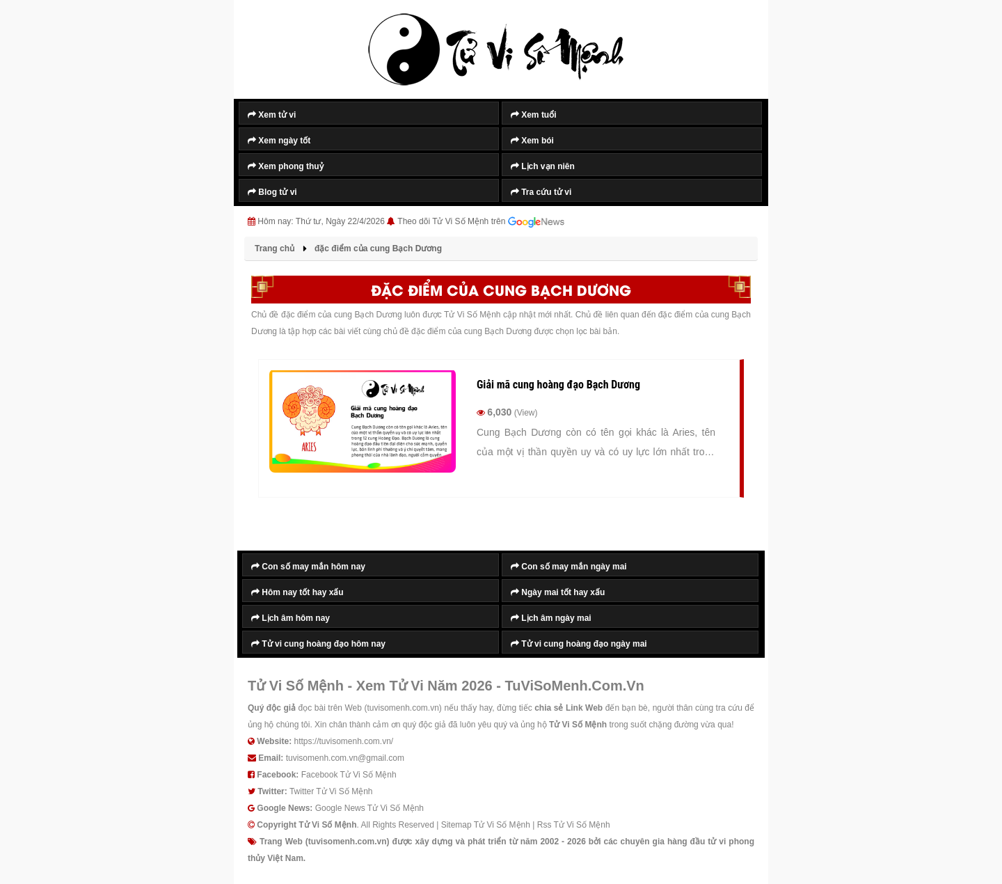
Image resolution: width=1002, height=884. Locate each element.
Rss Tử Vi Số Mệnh (573, 825)
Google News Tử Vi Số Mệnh (369, 808)
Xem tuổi (534, 115)
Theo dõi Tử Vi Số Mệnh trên (480, 222)
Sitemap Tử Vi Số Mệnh (485, 825)
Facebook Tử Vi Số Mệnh (349, 775)
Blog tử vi (272, 192)
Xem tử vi (272, 115)
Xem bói (532, 140)
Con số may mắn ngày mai (569, 566)
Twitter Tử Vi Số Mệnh (331, 791)
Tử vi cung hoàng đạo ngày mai (579, 644)
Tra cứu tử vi (541, 192)
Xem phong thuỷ (286, 166)
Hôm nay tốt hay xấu (297, 592)
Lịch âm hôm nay (290, 618)
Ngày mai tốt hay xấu (558, 592)
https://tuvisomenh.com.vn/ (343, 741)
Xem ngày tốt (279, 140)
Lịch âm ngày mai (551, 618)
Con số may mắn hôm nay (308, 566)
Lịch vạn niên (543, 166)
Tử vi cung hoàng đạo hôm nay (318, 644)
